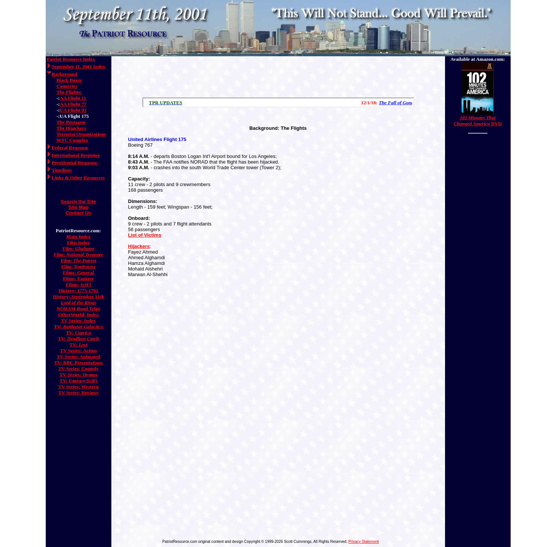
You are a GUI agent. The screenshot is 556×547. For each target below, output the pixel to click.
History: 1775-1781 (78, 290)
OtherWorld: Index (78, 314)
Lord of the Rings (78, 302)
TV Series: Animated (78, 356)
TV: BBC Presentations (78, 362)
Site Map (78, 207)
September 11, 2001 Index (78, 66)
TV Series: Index (78, 320)
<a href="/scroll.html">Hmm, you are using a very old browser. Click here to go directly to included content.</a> (278, 102)
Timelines (62, 170)
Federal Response (70, 147)
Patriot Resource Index (71, 59)
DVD (478, 120)
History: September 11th (78, 296)
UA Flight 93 (73, 110)
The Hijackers (71, 128)
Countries (67, 86)
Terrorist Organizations (81, 134)
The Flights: (69, 92)
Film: (78, 248)
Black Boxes (69, 80)
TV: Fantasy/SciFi (78, 380)
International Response (76, 155)
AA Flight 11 (73, 98)
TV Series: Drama (78, 374)
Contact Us (78, 213)
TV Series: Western (78, 386)
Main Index (78, 236)
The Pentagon (71, 122)
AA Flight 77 (73, 104)
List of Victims (145, 235)
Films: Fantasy (78, 278)
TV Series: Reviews (78, 392)
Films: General (78, 272)
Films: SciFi (78, 284)
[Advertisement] (278, 75)
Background (64, 74)
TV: (78, 326)
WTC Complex (72, 140)
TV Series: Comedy (78, 368)
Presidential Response (74, 162)
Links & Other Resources (78, 177)
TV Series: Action (78, 350)
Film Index (78, 242)
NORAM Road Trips (78, 308)
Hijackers (139, 246)
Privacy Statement (363, 541)
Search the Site (78, 201)
